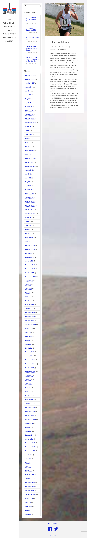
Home (9, 19)
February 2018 (29, 352)
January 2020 (29, 261)
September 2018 (30, 324)
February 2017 (29, 399)
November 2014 (30, 486)
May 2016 (28, 427)
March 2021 (28, 233)
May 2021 (28, 229)
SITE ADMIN (53, 535)
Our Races (9, 26)
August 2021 (29, 217)
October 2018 (29, 320)
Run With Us (9, 22)
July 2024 (28, 91)
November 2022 (30, 158)
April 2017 (28, 391)
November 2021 (30, 205)
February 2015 (29, 474)
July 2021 (28, 221)
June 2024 (28, 95)
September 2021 (30, 213)
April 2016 (28, 431)
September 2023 (30, 122)
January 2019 (29, 308)
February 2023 (29, 150)
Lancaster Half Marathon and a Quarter (31, 48)
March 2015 (28, 470)
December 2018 (30, 312)
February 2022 (29, 194)
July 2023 (28, 130)
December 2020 (30, 245)
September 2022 (30, 166)
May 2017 (28, 387)
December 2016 (30, 407)
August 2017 (29, 375)
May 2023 (28, 138)
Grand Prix (9, 33)
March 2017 (28, 395)
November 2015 (30, 447)
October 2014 (29, 490)
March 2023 (28, 146)
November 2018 (30, 316)
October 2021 (29, 209)
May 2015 (28, 462)
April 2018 (28, 344)
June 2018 (28, 336)
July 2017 (28, 379)
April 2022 (28, 186)
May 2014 (28, 510)
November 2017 (30, 364)
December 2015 (30, 443)
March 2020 (28, 253)
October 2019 (29, 273)
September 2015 (30, 451)
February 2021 (29, 237)
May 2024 (28, 99)
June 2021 (28, 225)
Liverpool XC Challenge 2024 (31, 29)
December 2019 (30, 265)
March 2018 (28, 348)
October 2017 (29, 368)
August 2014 (29, 498)
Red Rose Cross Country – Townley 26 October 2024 (32, 59)
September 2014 (30, 494)
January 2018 (29, 356)
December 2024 (30, 75)
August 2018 (29, 328)
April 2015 (28, 466)
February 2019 (29, 304)
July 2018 (28, 332)
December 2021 (30, 201)
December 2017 (30, 360)
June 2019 (28, 288)
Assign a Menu (53, 523)
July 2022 (28, 174)
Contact (9, 41)
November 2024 (30, 79)
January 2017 (29, 403)
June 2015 (28, 459)
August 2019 (29, 281)
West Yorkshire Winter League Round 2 (31, 19)
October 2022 (29, 162)
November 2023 (30, 118)
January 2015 (29, 478)
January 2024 (29, 114)
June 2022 (28, 178)
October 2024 (29, 83)
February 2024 (29, 111)
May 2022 (28, 182)
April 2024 (28, 103)
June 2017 (28, 383)
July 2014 (28, 502)
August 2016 (29, 423)
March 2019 (28, 300)
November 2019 (30, 269)
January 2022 (29, 198)
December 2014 (30, 482)
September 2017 (30, 371)
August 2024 (29, 87)
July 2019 (28, 284)
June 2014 (28, 506)
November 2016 (30, 411)
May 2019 (28, 292)
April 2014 (28, 514)
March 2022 (28, 190)
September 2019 (30, 277)
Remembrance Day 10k (32, 38)
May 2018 (28, 340)
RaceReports (9, 37)
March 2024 (28, 107)
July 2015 (28, 455)
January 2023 (29, 154)
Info (9, 30)
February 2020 (29, 257)
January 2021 (29, 241)
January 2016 (29, 439)
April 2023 (28, 142)
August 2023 (29, 126)
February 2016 (29, 435)
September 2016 (30, 419)
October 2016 (29, 415)
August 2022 (29, 170)
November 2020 (30, 249)
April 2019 (28, 296)
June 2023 (28, 134)
